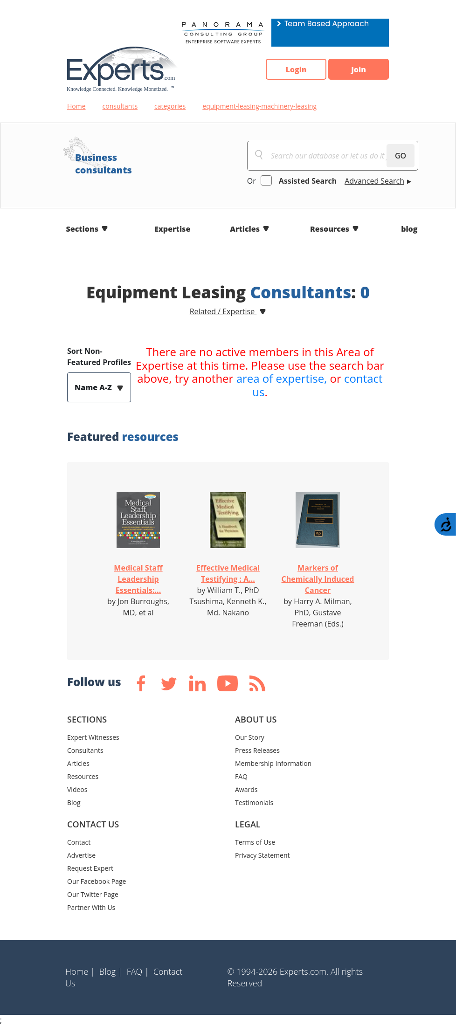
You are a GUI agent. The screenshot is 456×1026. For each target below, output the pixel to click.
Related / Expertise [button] (223, 311)
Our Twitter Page (92, 894)
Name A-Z (94, 387)
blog (409, 229)
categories (170, 106)
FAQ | (138, 971)
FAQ (241, 776)
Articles (245, 229)
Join (358, 69)
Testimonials (254, 802)
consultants (120, 106)
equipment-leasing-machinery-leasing (259, 106)
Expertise (172, 229)
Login (295, 69)
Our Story (249, 737)
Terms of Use (255, 842)
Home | (80, 971)
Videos (77, 789)
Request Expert (90, 868)
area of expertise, (281, 378)
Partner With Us (91, 907)
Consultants (85, 750)
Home (76, 106)
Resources (329, 229)
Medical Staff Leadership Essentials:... (138, 579)
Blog (74, 802)
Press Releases (257, 750)
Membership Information (273, 763)
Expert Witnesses (93, 737)
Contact (78, 842)
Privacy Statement (262, 855)
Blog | (111, 971)
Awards (246, 789)
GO (400, 156)
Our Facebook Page (96, 881)
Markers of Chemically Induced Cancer (318, 579)
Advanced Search (374, 181)
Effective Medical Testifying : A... (228, 573)
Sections (82, 229)
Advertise (81, 855)
